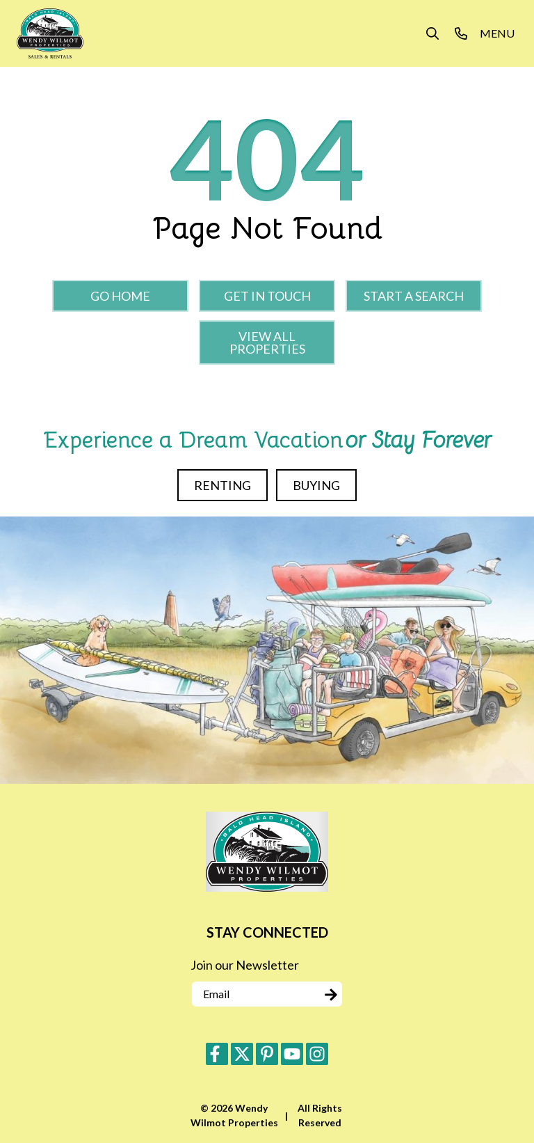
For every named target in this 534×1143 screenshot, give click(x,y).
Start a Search (414, 296)
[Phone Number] (461, 33)
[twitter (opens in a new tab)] (242, 1054)
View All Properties (267, 342)
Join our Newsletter (245, 964)
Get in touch (267, 296)
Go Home (120, 296)
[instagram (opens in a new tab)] (317, 1054)
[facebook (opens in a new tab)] (217, 1054)
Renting (222, 485)
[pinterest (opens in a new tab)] (267, 1054)
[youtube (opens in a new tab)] (292, 1054)
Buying (316, 485)
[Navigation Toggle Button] (497, 33)
